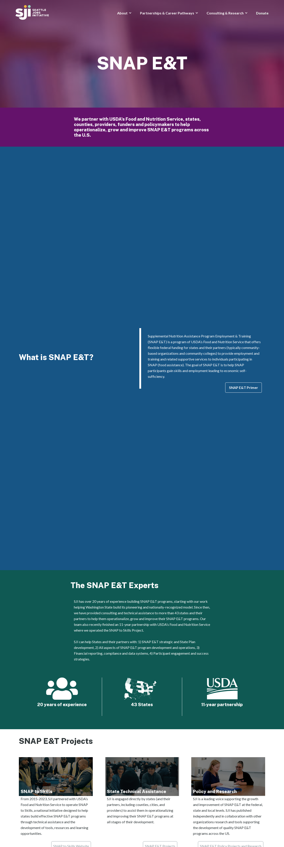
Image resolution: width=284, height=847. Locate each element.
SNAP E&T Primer (243, 387)
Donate (262, 13)
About (122, 13)
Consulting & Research (225, 13)
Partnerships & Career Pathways (167, 13)
